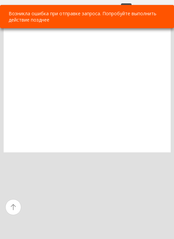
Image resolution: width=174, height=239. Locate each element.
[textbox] (87, 90)
